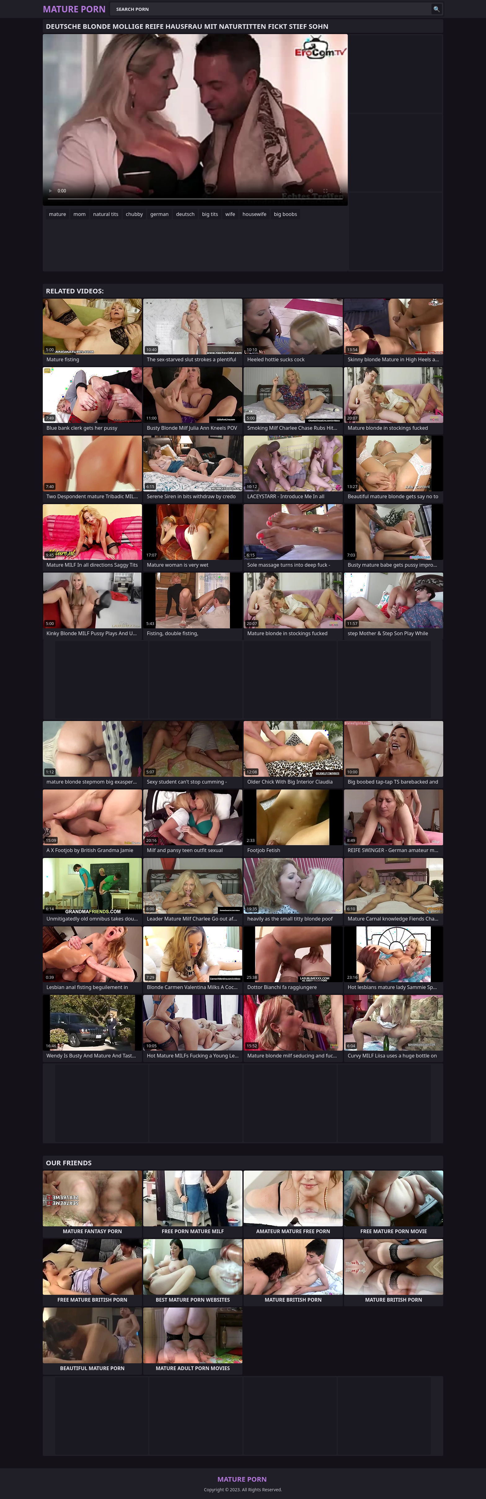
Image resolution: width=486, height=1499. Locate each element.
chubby (134, 214)
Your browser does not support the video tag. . (195, 120)
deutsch (185, 214)
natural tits (105, 214)
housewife (255, 214)
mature (57, 214)
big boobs (285, 214)
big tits (210, 214)
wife (230, 214)
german (159, 214)
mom (79, 214)
